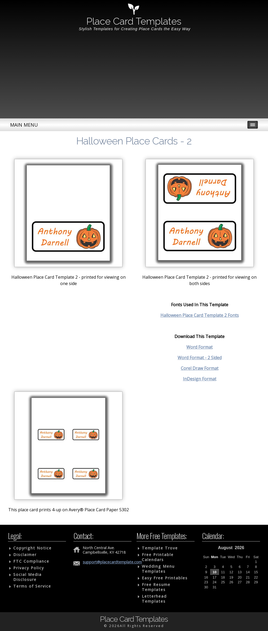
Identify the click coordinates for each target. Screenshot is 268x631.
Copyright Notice (32, 547)
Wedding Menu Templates (158, 569)
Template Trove (160, 547)
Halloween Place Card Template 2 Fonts (199, 315)
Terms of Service (32, 586)
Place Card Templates (133, 21)
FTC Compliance (31, 561)
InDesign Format (199, 379)
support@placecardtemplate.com (112, 562)
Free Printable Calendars (158, 557)
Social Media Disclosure (27, 577)
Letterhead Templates (154, 599)
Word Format (199, 347)
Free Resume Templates (156, 587)
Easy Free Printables (165, 577)
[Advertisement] (134, 79)
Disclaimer (25, 554)
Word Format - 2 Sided (200, 358)
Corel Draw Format (199, 368)
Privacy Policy (28, 567)
